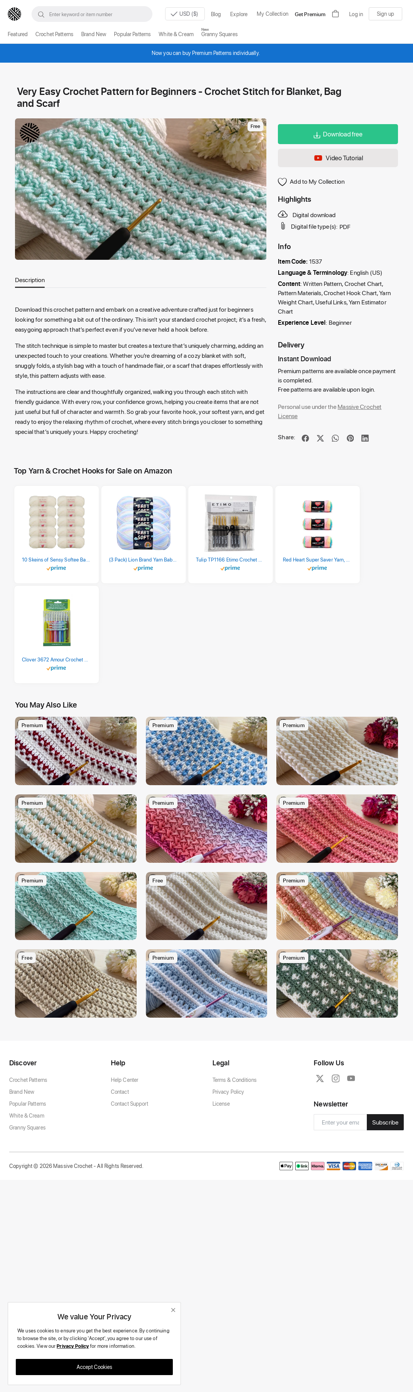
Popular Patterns (132, 34)
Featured (18, 34)
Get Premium (310, 14)
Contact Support (129, 1156)
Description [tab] (30, 280)
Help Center (124, 1132)
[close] (173, 1310)
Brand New (93, 34)
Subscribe (385, 1175)
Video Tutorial (338, 158)
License (221, 1156)
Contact (120, 1144)
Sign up (385, 13)
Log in (356, 14)
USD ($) (182, 14)
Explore (238, 14)
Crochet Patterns (54, 34)
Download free (338, 134)
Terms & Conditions (234, 1132)
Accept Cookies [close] (94, 1366)
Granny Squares (219, 34)
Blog (216, 14)
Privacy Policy (228, 1144)
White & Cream (176, 34)
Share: (286, 437)
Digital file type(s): (308, 226)
